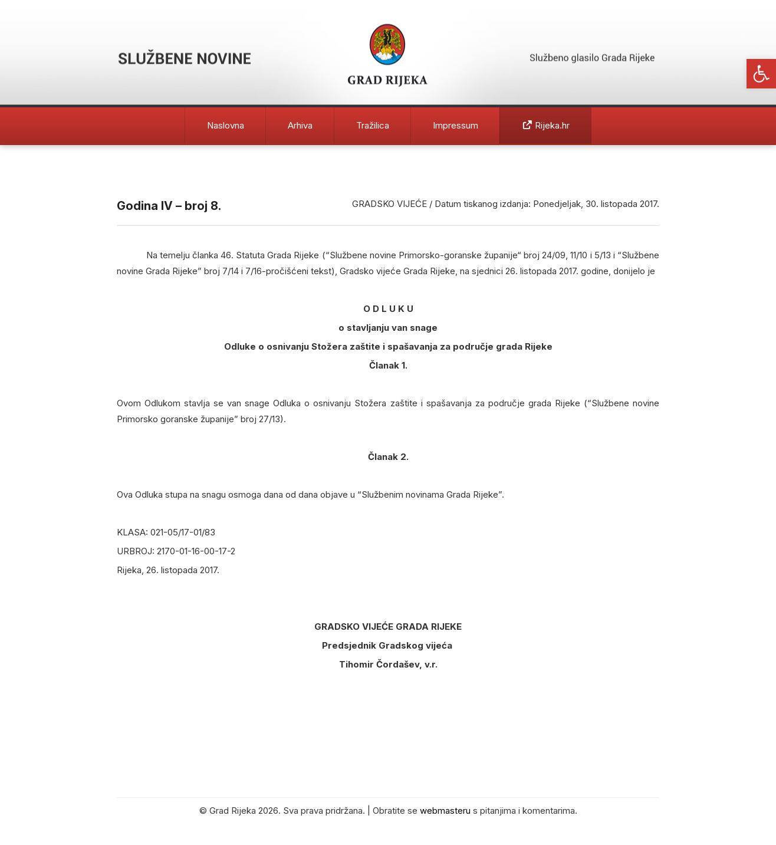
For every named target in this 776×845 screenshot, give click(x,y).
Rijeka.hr (546, 125)
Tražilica (372, 125)
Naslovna (225, 125)
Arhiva (300, 125)
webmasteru (445, 810)
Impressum (455, 125)
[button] (761, 73)
